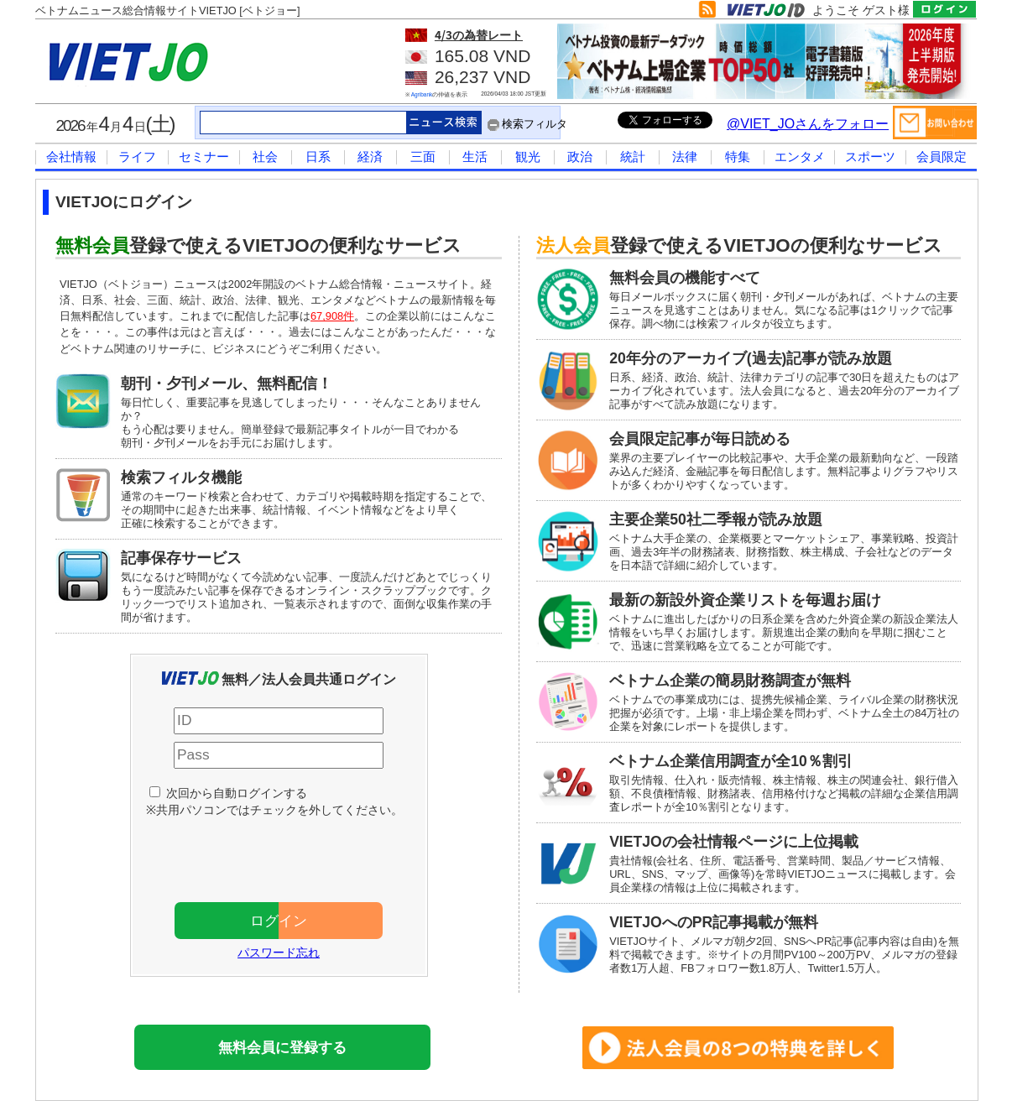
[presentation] (287, 856)
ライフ (137, 156)
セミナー (204, 156)
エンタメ (800, 156)
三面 (423, 156)
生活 (475, 156)
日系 (318, 156)
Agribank (422, 94)
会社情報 (71, 156)
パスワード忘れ (278, 952)
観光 (527, 156)
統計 (632, 156)
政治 (579, 156)
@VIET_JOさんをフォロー (808, 124)
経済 (370, 156)
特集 (737, 156)
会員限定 (941, 156)
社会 (265, 156)
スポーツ (870, 156)
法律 (684, 156)
